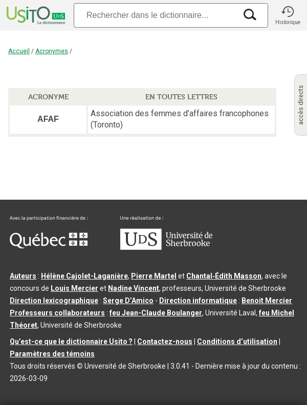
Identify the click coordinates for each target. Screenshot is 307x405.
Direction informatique (198, 300)
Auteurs (23, 276)
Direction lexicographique (54, 300)
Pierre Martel (154, 276)
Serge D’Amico (128, 300)
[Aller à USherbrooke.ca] (166, 247)
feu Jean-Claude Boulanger (155, 313)
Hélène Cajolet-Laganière (84, 276)
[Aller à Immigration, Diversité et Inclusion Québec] (48, 246)
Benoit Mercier (267, 300)
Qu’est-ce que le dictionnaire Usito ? (71, 341)
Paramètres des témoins (52, 354)
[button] (287, 15)
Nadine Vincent (133, 288)
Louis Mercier (74, 288)
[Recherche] (155, 15)
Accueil (19, 51)
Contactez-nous (164, 341)
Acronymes (51, 51)
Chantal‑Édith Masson (223, 276)
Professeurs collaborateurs (57, 313)
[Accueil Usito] (35, 15)
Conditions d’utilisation (237, 341)
